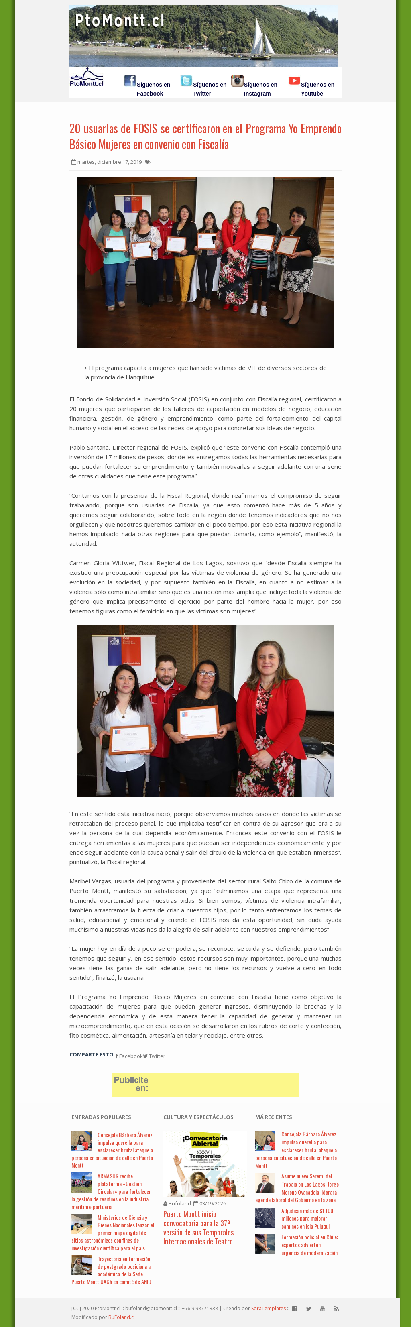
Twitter (154, 1056)
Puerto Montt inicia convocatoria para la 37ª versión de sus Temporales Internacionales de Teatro (198, 1227)
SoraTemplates (268, 1308)
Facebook (129, 1056)
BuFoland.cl (121, 1317)
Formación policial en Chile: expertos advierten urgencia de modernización (309, 1245)
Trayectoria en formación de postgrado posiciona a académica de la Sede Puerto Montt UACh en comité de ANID (111, 1269)
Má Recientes (273, 1117)
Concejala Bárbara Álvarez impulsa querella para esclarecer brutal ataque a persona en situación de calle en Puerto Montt (112, 1149)
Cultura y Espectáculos (198, 1117)
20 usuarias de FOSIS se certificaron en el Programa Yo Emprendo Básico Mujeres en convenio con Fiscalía (205, 136)
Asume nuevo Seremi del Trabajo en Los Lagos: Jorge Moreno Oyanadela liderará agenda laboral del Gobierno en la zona (297, 1188)
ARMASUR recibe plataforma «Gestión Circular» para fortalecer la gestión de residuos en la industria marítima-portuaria (111, 1191)
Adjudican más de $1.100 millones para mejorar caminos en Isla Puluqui (307, 1218)
